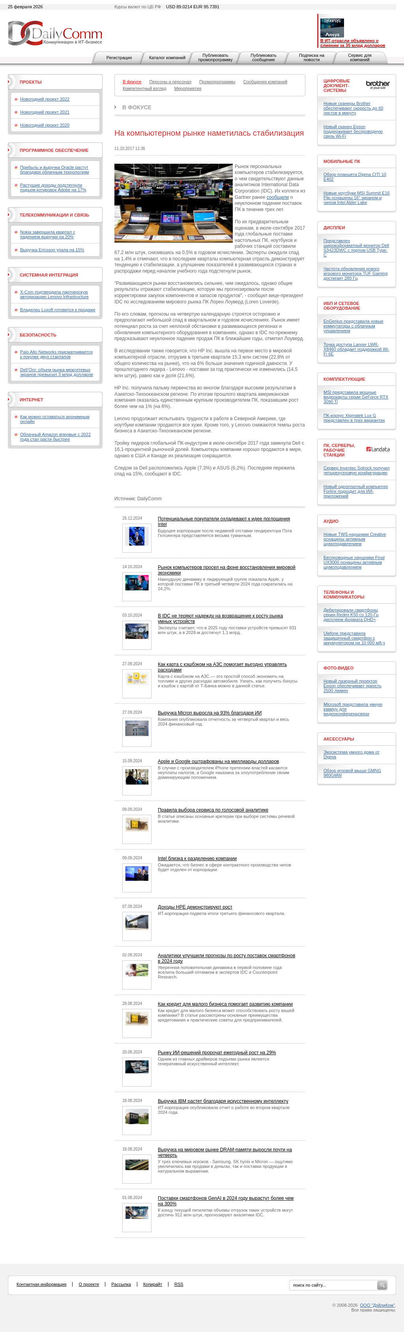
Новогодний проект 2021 (44, 112)
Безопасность (38, 335)
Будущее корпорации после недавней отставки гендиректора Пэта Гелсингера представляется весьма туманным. (225, 533)
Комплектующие (344, 379)
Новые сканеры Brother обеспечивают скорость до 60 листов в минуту (353, 108)
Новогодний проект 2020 (44, 125)
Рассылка (121, 1284)
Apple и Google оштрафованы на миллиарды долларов (218, 761)
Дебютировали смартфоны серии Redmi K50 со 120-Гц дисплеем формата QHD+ (351, 615)
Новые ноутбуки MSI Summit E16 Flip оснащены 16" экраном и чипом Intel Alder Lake (357, 198)
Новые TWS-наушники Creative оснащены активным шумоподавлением (355, 539)
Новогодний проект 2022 (44, 99)
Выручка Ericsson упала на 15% (52, 249)
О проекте (89, 1284)
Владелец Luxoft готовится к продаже (57, 309)
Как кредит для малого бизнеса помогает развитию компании (225, 1004)
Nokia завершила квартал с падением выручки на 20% (47, 234)
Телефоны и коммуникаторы (344, 594)
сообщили (278, 197)
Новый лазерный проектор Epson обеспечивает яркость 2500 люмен (353, 686)
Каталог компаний (167, 57)
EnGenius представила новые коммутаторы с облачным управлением (353, 326)
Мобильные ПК (342, 161)
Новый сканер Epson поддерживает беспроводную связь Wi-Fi (353, 131)
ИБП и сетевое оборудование (342, 306)
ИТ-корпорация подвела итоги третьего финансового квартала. (221, 913)
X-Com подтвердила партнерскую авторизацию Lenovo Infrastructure (54, 294)
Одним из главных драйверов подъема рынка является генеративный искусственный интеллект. (213, 1061)
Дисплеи (334, 227)
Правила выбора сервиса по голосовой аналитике (213, 810)
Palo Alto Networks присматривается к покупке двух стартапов (56, 354)
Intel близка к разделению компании (197, 858)
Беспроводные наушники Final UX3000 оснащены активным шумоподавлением (354, 562)
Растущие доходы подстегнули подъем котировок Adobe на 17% (53, 187)
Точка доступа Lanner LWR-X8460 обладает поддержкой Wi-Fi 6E (356, 349)
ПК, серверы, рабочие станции (339, 450)
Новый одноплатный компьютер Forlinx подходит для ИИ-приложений (356, 491)
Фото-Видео (339, 668)
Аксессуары (339, 739)
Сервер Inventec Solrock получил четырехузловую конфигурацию (357, 470)
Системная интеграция (49, 275)
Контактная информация (41, 1284)
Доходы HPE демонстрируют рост (195, 907)
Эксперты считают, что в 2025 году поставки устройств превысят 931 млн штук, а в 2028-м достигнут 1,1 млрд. (227, 630)
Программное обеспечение (54, 150)
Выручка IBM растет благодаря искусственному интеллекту (223, 1101)
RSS (178, 1284)
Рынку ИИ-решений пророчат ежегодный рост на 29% (217, 1052)
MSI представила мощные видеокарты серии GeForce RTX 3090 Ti (356, 397)
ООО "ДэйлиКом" (377, 1305)
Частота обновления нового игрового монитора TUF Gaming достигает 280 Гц (355, 273)
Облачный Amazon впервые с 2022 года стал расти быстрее (55, 437)
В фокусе (137, 107)
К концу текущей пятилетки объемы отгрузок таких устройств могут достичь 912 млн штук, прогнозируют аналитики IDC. (225, 1212)
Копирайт (152, 1284)
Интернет (31, 399)
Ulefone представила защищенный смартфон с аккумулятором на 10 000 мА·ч (354, 638)
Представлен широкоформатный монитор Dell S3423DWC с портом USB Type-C (356, 247)
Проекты (30, 82)
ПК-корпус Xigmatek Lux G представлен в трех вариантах (354, 418)
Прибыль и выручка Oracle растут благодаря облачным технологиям (54, 169)
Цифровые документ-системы (337, 86)
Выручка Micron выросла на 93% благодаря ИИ (210, 713)
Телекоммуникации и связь (54, 215)
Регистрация (119, 57)
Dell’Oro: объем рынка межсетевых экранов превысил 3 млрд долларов (56, 372)
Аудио (331, 521)
